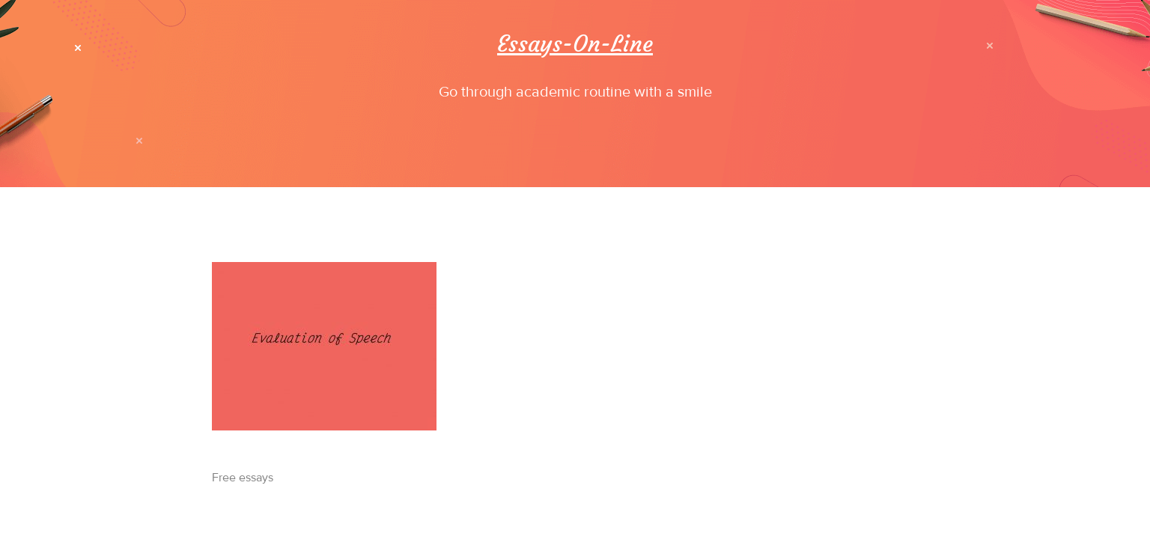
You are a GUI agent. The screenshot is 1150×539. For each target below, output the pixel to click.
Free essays (242, 477)
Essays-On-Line (575, 44)
